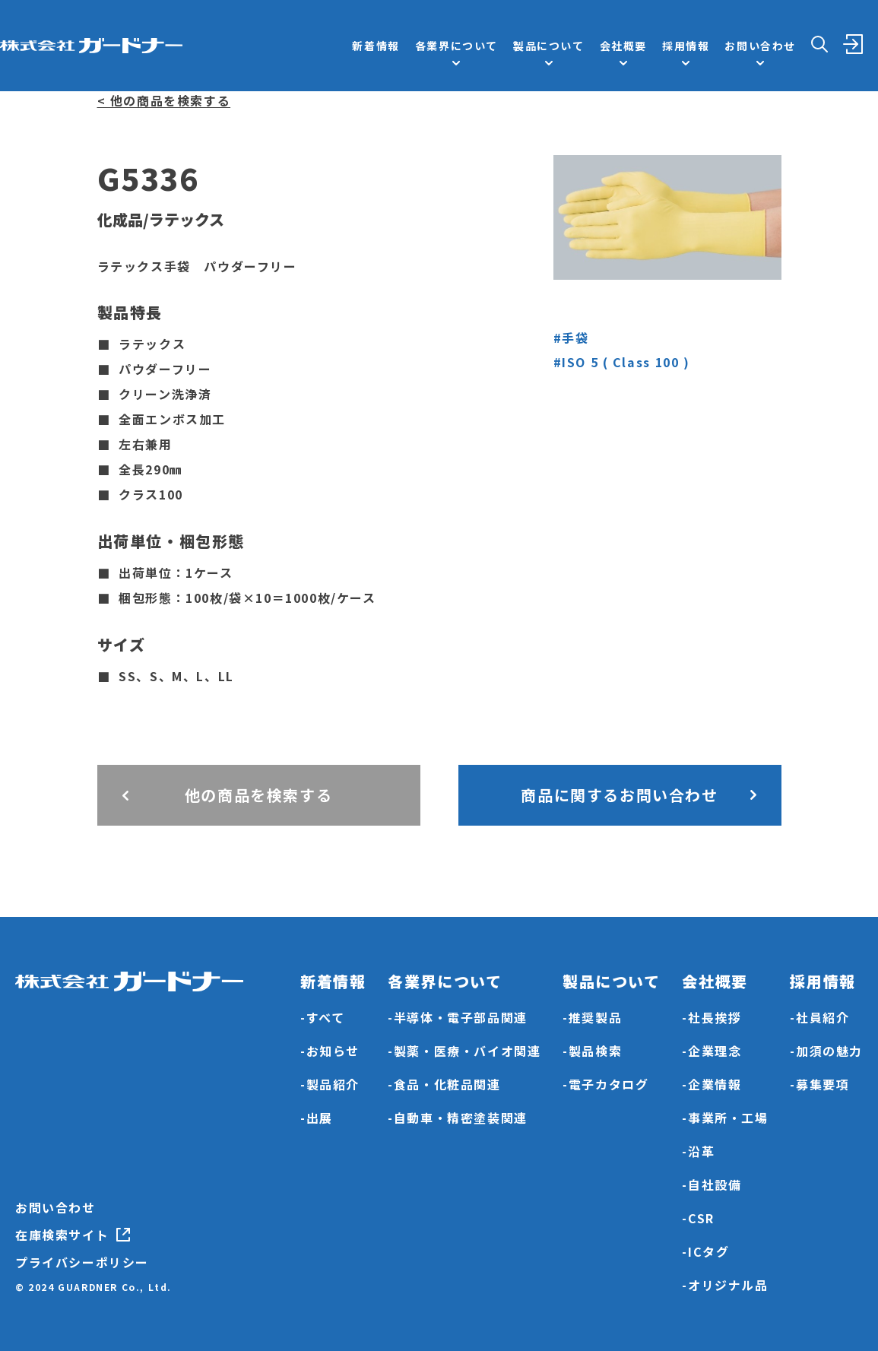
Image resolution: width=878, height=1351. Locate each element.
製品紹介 (333, 1084)
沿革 (701, 1151)
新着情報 (375, 45)
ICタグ (708, 1251)
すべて (325, 1017)
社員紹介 (822, 1017)
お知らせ (333, 1051)
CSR (701, 1218)
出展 (319, 1117)
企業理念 (714, 1051)
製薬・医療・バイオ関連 (467, 1051)
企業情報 (714, 1084)
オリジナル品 (728, 1285)
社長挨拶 (714, 1017)
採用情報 (685, 45)
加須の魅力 (829, 1051)
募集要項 (822, 1084)
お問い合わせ (55, 1207)
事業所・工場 (728, 1117)
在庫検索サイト (62, 1235)
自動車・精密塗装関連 (461, 1117)
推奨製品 (595, 1017)
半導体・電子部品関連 (461, 1017)
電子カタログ (609, 1084)
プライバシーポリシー (82, 1262)
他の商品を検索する (258, 795)
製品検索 (595, 1051)
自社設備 (714, 1184)
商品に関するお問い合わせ (619, 795)
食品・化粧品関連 (447, 1084)
